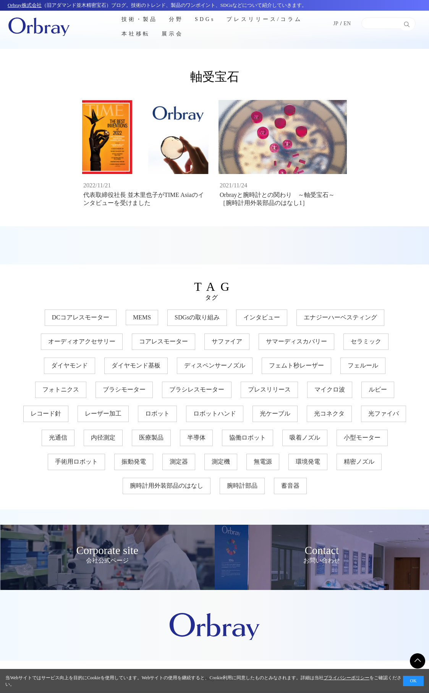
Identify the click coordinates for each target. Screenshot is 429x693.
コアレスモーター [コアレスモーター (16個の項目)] (163, 343)
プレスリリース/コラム (264, 19)
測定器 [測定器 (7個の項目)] (179, 464)
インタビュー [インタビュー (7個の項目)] (261, 319)
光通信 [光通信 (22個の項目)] (58, 440)
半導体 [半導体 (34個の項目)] (196, 440)
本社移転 (136, 34)
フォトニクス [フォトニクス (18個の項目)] (60, 391)
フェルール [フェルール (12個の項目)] (363, 367)
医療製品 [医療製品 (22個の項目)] (151, 440)
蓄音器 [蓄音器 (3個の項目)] (290, 488)
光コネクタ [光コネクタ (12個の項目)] (329, 416)
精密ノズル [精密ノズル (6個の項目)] (359, 464)
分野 (176, 19)
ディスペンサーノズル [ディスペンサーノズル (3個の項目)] (214, 367)
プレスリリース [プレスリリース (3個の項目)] (269, 391)
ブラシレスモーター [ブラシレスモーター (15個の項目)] (196, 391)
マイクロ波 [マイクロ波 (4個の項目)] (329, 391)
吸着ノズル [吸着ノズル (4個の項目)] (305, 440)
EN (347, 23)
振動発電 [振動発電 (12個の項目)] (133, 464)
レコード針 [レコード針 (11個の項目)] (46, 416)
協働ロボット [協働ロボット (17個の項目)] (247, 440)
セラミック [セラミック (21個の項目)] (366, 343)
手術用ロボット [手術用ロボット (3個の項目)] (76, 464)
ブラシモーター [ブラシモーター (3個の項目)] (124, 391)
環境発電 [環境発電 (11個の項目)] (308, 464)
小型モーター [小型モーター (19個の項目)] (362, 440)
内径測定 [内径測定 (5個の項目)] (103, 440)
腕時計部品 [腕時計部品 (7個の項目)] (242, 488)
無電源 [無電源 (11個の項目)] (263, 464)
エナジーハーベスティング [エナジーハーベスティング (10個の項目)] (340, 319)
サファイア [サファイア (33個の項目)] (227, 343)
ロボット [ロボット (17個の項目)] (157, 416)
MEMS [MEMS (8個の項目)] (142, 319)
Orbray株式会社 (25, 5)
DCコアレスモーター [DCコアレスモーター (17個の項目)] (80, 319)
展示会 (172, 34)
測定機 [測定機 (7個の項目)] (221, 464)
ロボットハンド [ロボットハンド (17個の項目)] (214, 416)
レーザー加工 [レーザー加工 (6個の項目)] (103, 416)
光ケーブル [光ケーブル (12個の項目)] (275, 416)
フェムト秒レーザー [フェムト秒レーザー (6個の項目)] (296, 367)
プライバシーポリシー (346, 677)
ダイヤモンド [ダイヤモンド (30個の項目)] (69, 367)
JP (335, 23)
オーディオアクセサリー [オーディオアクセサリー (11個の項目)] (81, 343)
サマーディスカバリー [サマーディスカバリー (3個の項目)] (296, 343)
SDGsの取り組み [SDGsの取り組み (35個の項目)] (197, 319)
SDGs (205, 19)
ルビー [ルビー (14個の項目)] (378, 391)
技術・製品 (139, 19)
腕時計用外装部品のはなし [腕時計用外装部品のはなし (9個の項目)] (166, 488)
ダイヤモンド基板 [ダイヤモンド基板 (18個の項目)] (136, 367)
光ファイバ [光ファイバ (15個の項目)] (383, 416)
